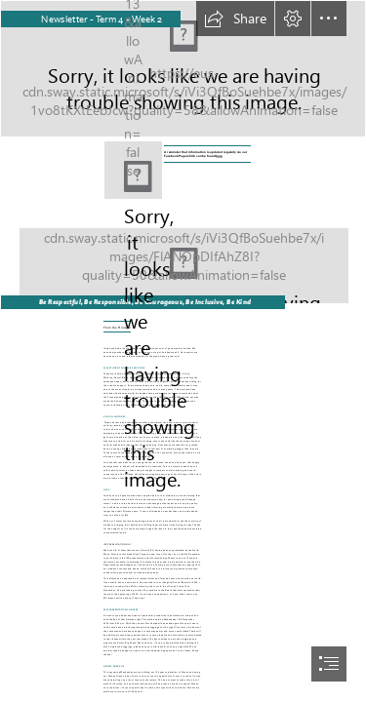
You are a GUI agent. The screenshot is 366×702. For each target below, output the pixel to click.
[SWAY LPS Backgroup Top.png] (183, 68)
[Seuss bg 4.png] (183, 258)
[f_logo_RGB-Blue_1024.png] (133, 170)
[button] (235, 18)
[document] (183, 351)
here (220, 156)
